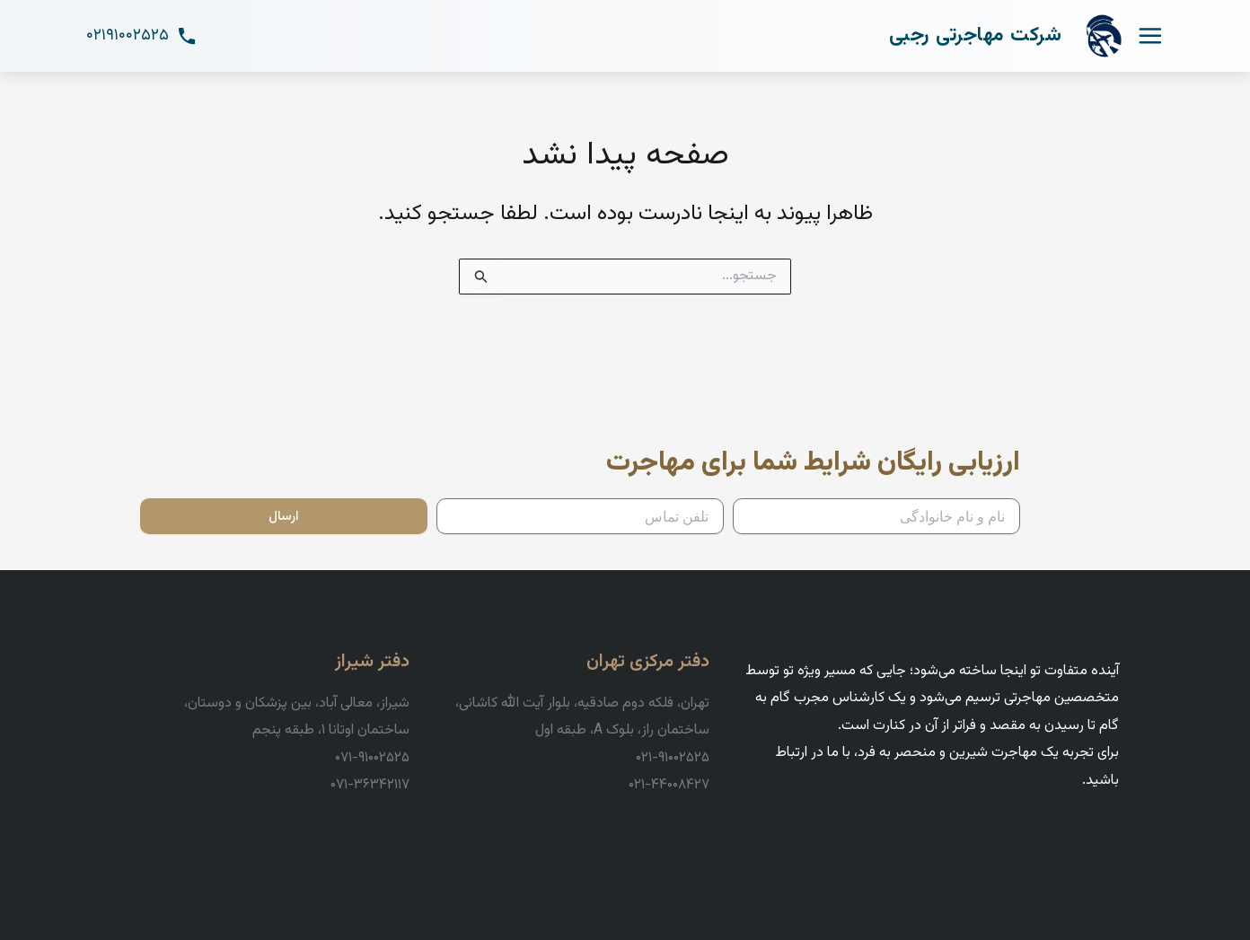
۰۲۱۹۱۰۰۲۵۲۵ (142, 35)
